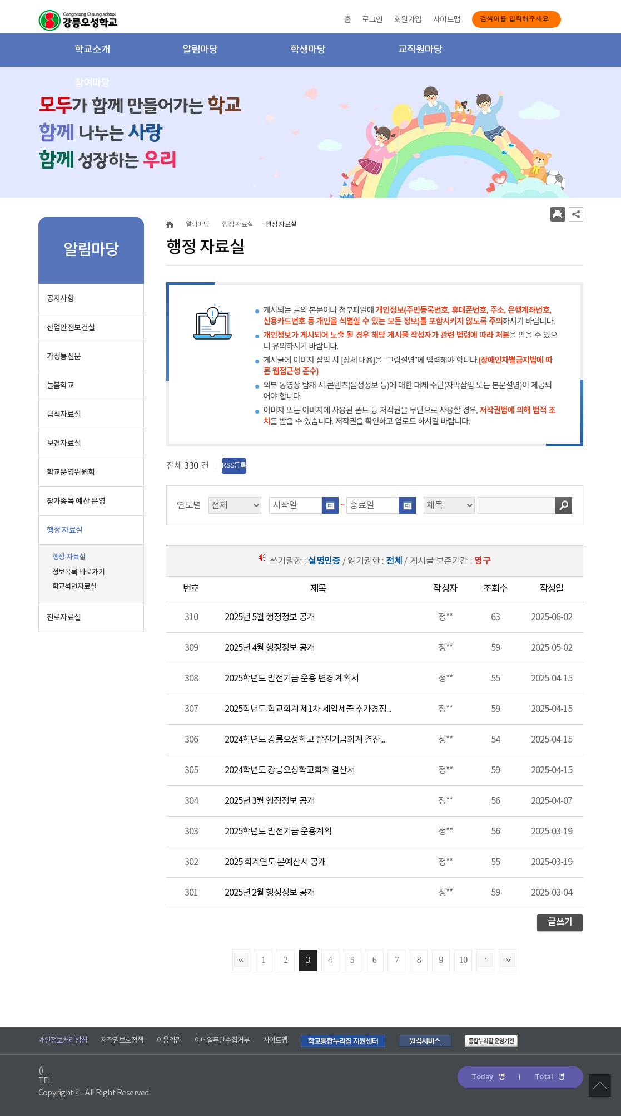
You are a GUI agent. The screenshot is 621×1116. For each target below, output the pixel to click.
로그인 (372, 20)
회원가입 (408, 20)
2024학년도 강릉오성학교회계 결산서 (290, 770)
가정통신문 (64, 356)
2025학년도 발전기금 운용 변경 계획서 (292, 678)
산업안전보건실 (71, 327)
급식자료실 (64, 414)
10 (463, 960)
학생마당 (308, 50)
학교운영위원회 (71, 472)
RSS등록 (234, 465)
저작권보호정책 (122, 1040)
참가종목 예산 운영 (76, 501)
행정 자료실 (65, 530)
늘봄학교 (60, 385)
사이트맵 (447, 20)
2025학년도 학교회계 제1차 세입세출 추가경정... (308, 709)
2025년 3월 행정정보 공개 (270, 801)
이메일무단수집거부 (222, 1040)
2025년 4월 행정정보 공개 (270, 648)
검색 (563, 505)
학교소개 (92, 50)
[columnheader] (191, 589)
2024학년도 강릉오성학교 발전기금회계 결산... (305, 740)
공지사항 (60, 298)
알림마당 (200, 50)
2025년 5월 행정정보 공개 (270, 617)
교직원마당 (420, 50)
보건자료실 (64, 443)
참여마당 (92, 83)
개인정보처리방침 (62, 1040)
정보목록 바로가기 (78, 572)
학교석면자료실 (74, 586)
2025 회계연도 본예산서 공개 (275, 862)
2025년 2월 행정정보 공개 (270, 893)
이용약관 (169, 1040)
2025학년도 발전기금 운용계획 (278, 832)
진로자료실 (64, 617)
